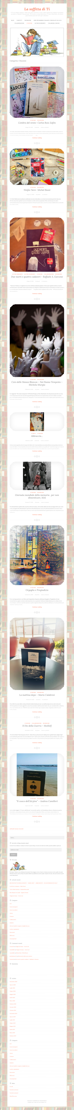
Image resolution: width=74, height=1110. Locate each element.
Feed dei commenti (14, 1093)
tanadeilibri (12, 949)
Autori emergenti (17, 274)
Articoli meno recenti (16, 829)
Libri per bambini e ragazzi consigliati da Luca (47, 20)
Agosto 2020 (13, 984)
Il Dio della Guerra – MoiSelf (37, 725)
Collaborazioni (19, 23)
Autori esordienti (40, 23)
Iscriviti (13, 854)
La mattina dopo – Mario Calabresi (37, 695)
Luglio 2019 (12, 1020)
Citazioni (29, 23)
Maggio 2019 (13, 1026)
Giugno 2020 (13, 991)
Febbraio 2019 (13, 1035)
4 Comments (45, 699)
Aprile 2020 (12, 997)
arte (11, 903)
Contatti (19, 20)
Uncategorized (13, 938)
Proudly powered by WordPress (37, 1100)
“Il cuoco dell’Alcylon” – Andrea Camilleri (37, 801)
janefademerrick (13, 956)
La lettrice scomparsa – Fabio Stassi (18, 886)
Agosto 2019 (13, 1016)
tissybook (37, 127)
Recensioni (28, 20)
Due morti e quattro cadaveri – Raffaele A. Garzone (37, 276)
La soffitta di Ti (37, 9)
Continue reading (37, 134)
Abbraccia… (37, 436)
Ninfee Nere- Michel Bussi (37, 190)
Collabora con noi (54, 23)
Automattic (42, 1102)
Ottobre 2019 (13, 1010)
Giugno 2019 (13, 1023)
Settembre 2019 (13, 1013)
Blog (12, 20)
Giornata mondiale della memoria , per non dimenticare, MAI (37, 496)
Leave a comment (45, 127)
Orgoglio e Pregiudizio (37, 590)
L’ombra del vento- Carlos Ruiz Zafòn (37, 122)
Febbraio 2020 (13, 1004)
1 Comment (44, 194)
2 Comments (44, 281)
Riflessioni (40, 120)
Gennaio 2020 (13, 1007)
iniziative (12, 922)
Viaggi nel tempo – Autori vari (16, 895)
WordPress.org (13, 1096)
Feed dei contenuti (14, 1089)
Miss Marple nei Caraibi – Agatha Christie (19, 892)
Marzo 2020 (12, 1000)
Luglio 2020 (12, 988)
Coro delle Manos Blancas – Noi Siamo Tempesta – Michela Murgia (37, 383)
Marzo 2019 (12, 1032)
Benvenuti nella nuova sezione (25, 956)
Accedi (11, 1086)
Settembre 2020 (13, 981)
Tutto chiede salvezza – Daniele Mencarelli (19, 889)
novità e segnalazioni (14, 929)
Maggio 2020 (13, 994)
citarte (33, 433)
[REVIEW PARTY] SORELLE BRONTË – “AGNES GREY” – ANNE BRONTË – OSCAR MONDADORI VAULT (34, 883)
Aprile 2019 (12, 1029)
